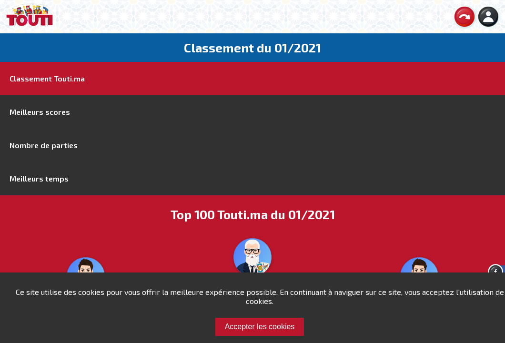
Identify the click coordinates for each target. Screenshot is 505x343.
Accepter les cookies (260, 327)
